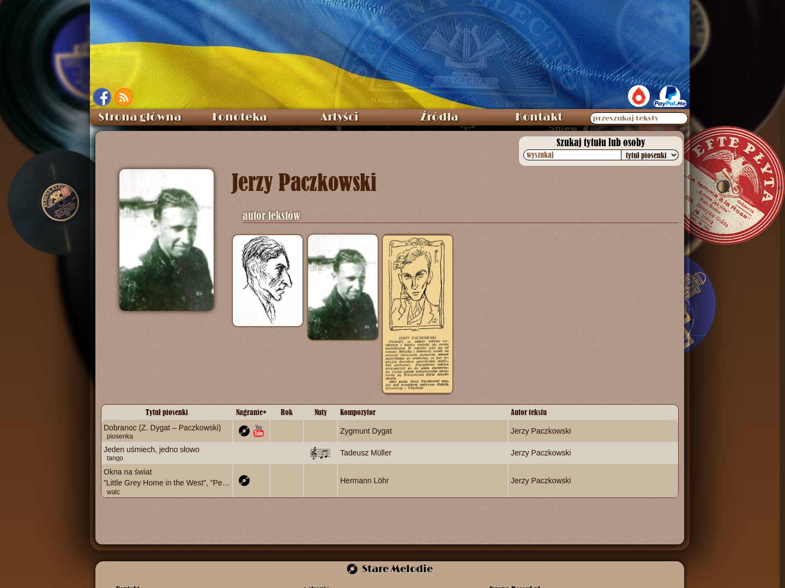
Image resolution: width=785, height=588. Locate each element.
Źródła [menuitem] (439, 117)
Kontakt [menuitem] (539, 117)
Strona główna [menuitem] (140, 117)
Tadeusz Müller (365, 452)
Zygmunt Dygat (366, 431)
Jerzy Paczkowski (541, 431)
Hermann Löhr (364, 480)
